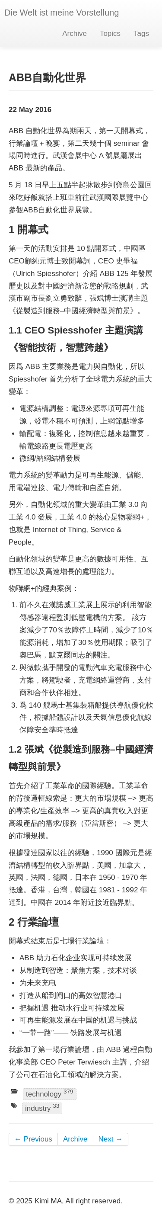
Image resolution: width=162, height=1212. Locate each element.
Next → (110, 1139)
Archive (74, 33)
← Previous (33, 1139)
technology (49, 1093)
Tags (141, 33)
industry (42, 1108)
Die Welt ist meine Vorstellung (61, 12)
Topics (110, 33)
